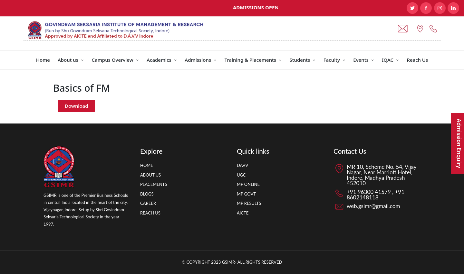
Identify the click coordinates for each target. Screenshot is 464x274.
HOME (146, 165)
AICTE (242, 212)
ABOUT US (150, 175)
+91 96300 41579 (369, 191)
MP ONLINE (248, 184)
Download (76, 106)
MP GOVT (246, 193)
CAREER (148, 203)
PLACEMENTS (153, 184)
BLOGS (147, 193)
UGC (241, 175)
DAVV (242, 165)
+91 (398, 191)
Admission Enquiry (459, 143)
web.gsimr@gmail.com (373, 206)
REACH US (150, 212)
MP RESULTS (249, 203)
